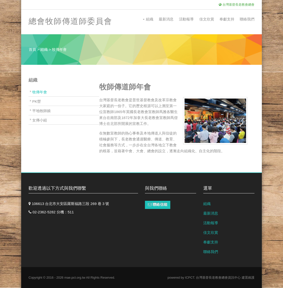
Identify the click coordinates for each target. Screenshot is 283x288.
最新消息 (166, 19)
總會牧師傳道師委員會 (70, 21)
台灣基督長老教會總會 (236, 4)
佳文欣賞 (206, 19)
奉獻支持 (227, 19)
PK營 (36, 101)
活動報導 (186, 19)
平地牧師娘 (41, 111)
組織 (149, 19)
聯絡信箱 (157, 204)
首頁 (32, 49)
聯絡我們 (247, 19)
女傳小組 (39, 120)
